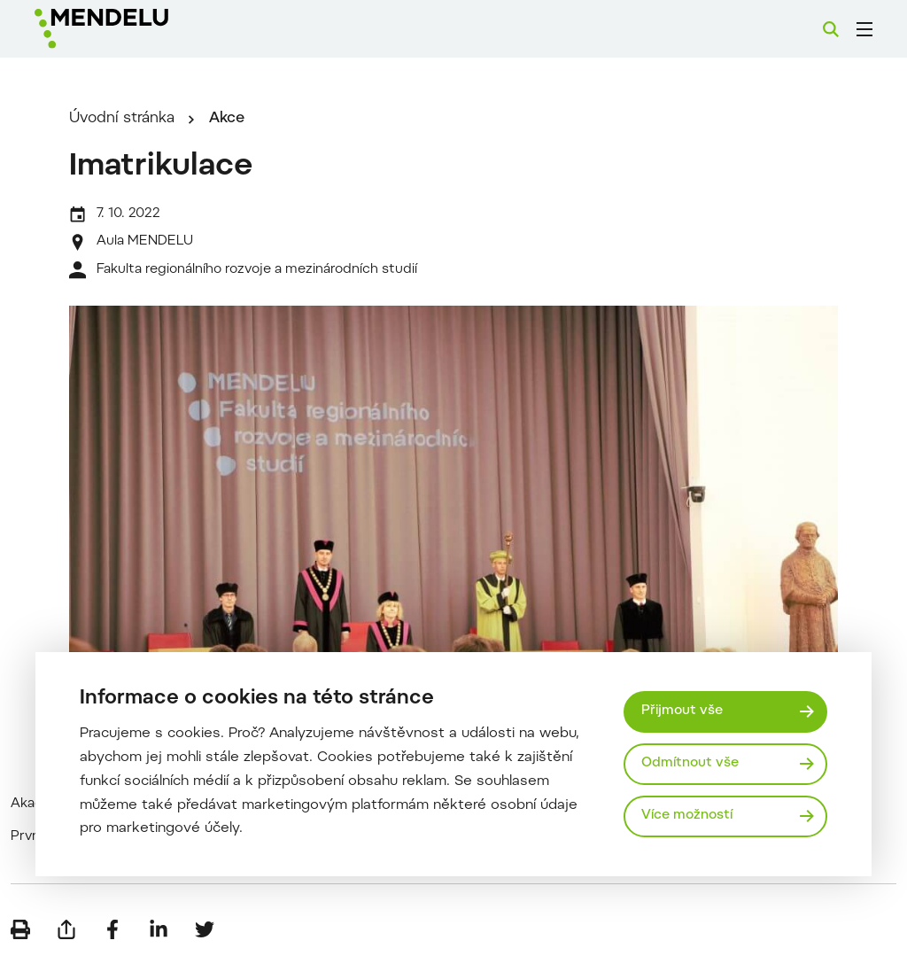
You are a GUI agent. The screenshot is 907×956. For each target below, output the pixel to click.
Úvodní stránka (121, 119)
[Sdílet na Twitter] (204, 929)
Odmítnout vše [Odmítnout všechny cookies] (690, 763)
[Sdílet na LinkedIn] (158, 929)
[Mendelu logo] (131, 29)
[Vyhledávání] (831, 29)
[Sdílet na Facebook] (112, 929)
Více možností (687, 815)
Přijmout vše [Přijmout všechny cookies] (682, 711)
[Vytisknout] (20, 929)
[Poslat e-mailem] (66, 929)
